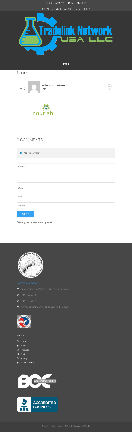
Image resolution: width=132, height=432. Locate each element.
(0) (109, 85)
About (23, 346)
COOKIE (86, 426)
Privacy (24, 358)
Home (23, 341)
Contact (24, 354)
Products (25, 350)
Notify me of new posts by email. (36, 222)
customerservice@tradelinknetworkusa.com (44, 289)
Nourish (24, 72)
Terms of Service (28, 363)
